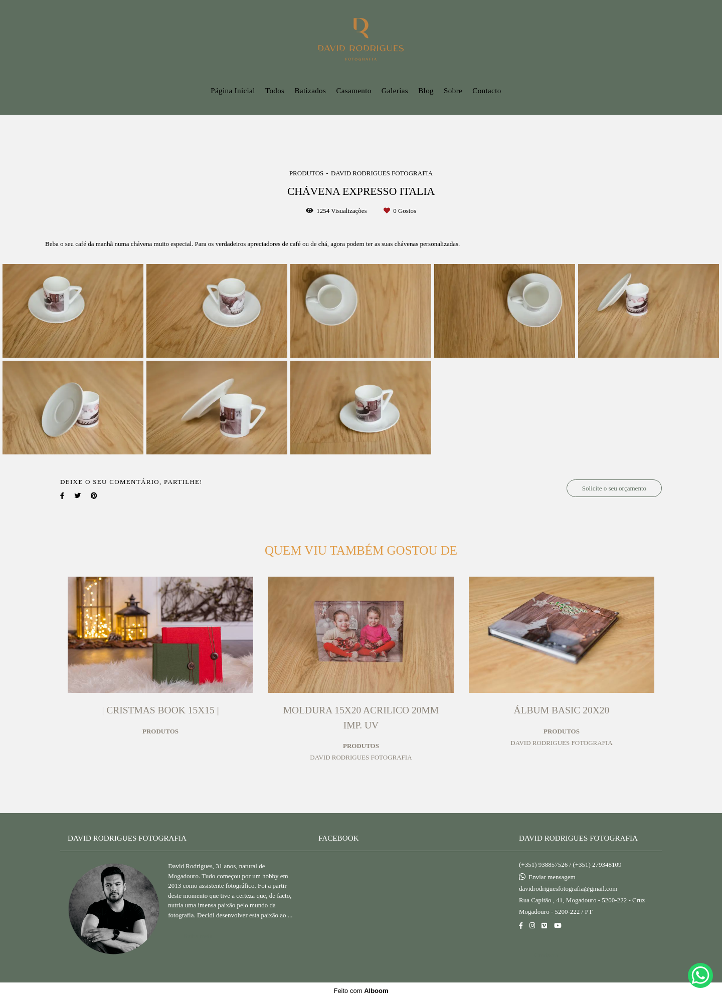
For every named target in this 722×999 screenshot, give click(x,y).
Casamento (353, 91)
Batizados (310, 91)
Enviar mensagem (552, 877)
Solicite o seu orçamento (614, 488)
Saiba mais (198, 936)
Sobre (453, 91)
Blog (426, 91)
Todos (274, 91)
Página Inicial (233, 91)
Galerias (395, 91)
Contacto (486, 91)
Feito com (360, 990)
